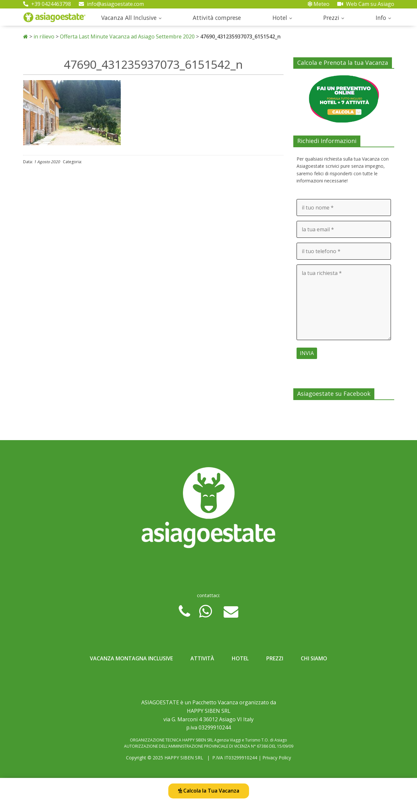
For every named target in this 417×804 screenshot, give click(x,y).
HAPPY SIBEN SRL (183, 757)
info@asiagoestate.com (111, 3)
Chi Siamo (314, 658)
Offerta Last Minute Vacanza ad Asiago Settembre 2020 (127, 36)
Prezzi (331, 18)
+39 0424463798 (47, 3)
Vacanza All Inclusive (129, 18)
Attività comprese (217, 18)
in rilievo (44, 36)
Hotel (279, 18)
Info (381, 18)
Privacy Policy (276, 757)
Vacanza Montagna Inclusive (131, 658)
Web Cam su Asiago (365, 3)
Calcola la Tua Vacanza (208, 790)
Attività (202, 658)
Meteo (318, 3)
